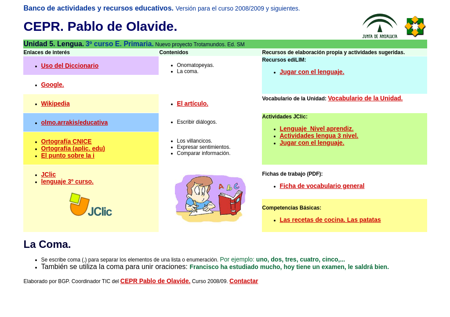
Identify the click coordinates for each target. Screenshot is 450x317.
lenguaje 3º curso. (67, 181)
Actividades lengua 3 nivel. (319, 135)
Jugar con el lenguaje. (312, 71)
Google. (52, 84)
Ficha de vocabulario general (322, 185)
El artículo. (193, 103)
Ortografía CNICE (66, 141)
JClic (48, 174)
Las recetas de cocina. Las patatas (330, 219)
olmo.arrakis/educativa (74, 122)
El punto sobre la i (67, 155)
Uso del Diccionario (70, 65)
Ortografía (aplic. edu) (73, 148)
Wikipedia (55, 103)
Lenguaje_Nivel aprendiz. (317, 128)
